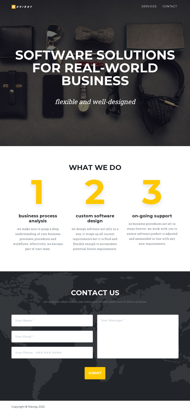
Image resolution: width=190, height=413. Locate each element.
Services (149, 8)
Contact (169, 8)
